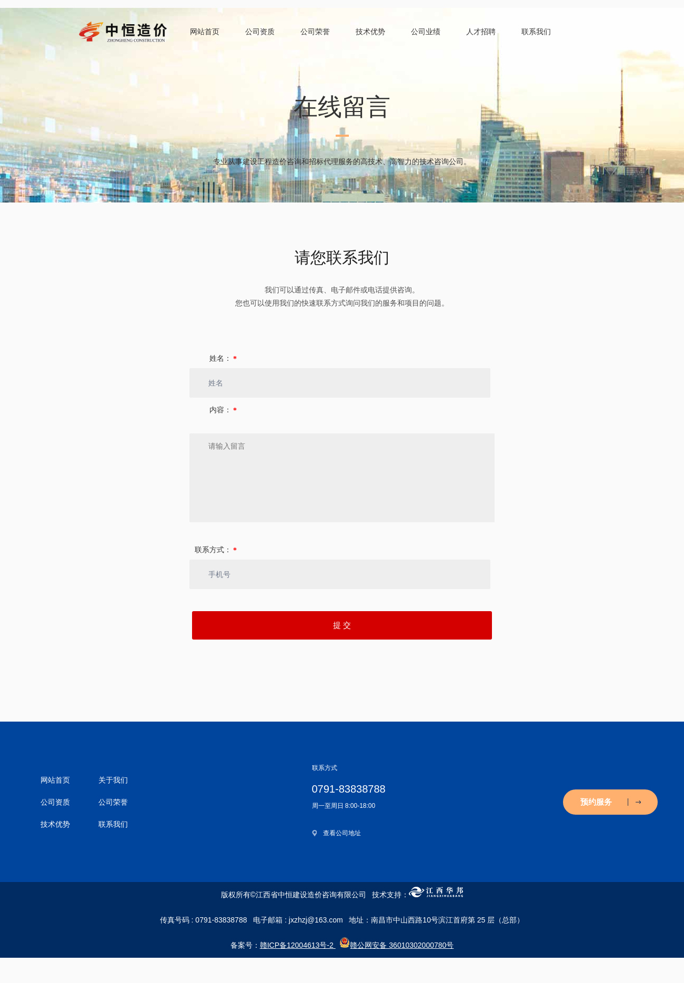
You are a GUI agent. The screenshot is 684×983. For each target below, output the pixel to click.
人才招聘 (481, 31)
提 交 (342, 625)
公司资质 (260, 31)
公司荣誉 (315, 31)
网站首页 (204, 31)
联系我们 (536, 31)
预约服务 (610, 801)
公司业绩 (425, 31)
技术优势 (370, 31)
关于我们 (113, 780)
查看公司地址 (342, 833)
